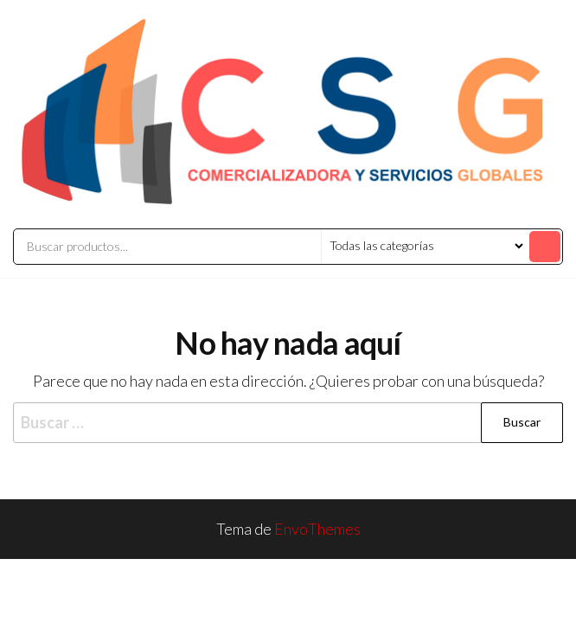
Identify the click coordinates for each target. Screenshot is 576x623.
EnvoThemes (317, 528)
